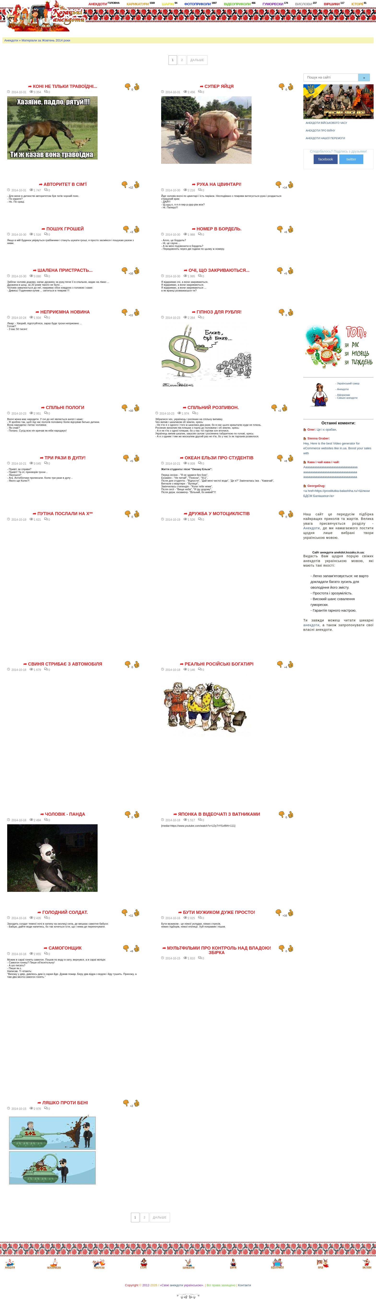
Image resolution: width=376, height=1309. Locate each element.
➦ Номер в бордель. (217, 229)
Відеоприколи (239, 4)
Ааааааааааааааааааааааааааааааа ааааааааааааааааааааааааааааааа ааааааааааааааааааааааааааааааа (330, 472)
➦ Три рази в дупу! (63, 458)
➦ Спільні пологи (62, 407)
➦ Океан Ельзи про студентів (216, 458)
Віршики (334, 4)
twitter (351, 159)
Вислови (306, 4)
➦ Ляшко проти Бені (62, 1103)
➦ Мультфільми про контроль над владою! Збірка (216, 950)
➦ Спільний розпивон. (211, 407)
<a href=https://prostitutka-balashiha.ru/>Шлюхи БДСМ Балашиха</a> (336, 493)
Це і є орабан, (327, 429)
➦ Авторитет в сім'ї (63, 184)
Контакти (244, 1285)
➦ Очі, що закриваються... (216, 270)
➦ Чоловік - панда (62, 814)
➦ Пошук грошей (62, 229)
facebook (325, 159)
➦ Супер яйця (217, 86)
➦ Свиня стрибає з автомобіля (62, 664)
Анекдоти (103, 4)
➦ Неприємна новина (62, 312)
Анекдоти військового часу (326, 122)
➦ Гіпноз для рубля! (216, 312)
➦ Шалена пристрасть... (63, 270)
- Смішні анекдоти (346, 397)
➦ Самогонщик (63, 948)
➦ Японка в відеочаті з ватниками (216, 814)
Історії (359, 4)
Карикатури (141, 4)
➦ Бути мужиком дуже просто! (216, 912)
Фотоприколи (200, 4)
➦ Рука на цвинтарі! (216, 184)
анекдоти (311, 625)
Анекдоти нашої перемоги (325, 138)
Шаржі (169, 4)
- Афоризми (342, 394)
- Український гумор (347, 383)
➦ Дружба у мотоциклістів (217, 514)
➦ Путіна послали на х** (63, 514)
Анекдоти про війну (320, 130)
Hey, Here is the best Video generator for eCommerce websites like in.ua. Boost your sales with (337, 448)
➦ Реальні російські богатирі (216, 664)
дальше (197, 60)
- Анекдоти (342, 389)
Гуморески (275, 4)
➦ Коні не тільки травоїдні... (62, 86)
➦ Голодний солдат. (62, 912)
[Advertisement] (201, 21)
